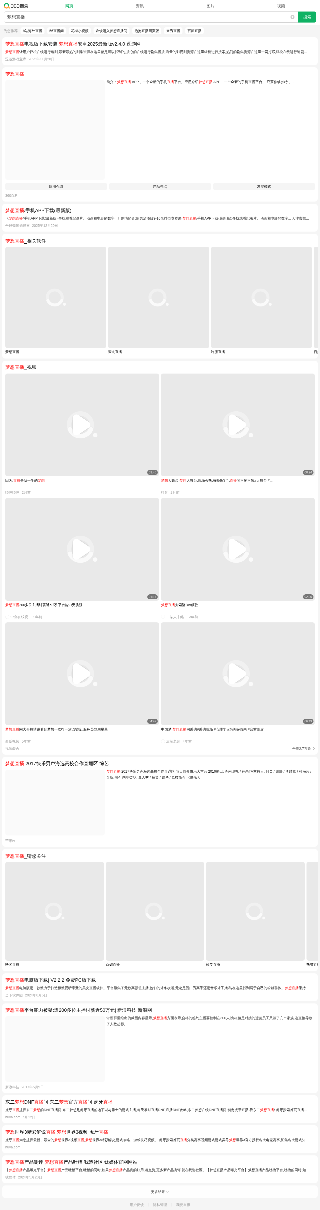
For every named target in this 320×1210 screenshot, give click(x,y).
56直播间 (57, 31)
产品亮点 (160, 187)
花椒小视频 (79, 31)
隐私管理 (160, 1205)
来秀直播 (173, 31)
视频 (281, 6)
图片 (210, 6)
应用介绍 (56, 187)
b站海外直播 (32, 31)
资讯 (140, 6)
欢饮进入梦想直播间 (111, 31)
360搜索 (17, 5)
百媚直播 (195, 31)
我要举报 (183, 1205)
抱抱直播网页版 (146, 31)
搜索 (307, 17)
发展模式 (264, 187)
